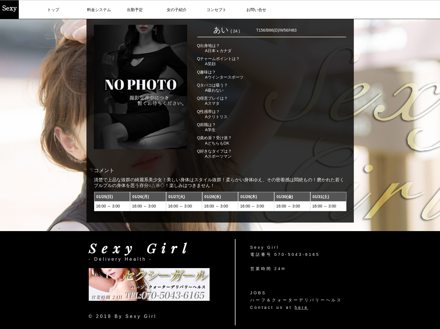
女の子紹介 (177, 9)
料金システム (99, 9)
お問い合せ (256, 9)
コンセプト (216, 9)
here (301, 307)
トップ (53, 9)
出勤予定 (135, 9)
